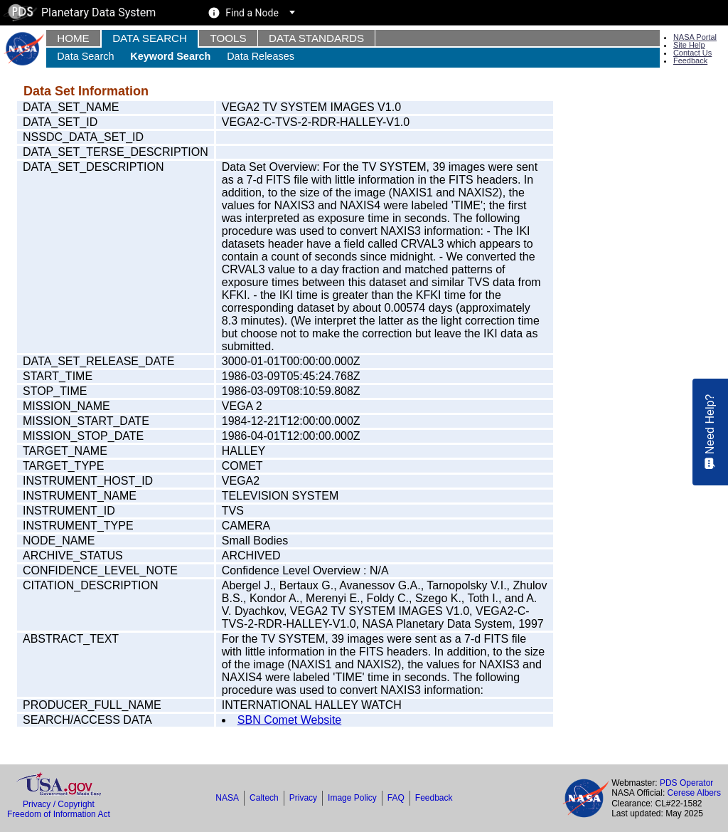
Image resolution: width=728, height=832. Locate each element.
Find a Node (252, 13)
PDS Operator (686, 783)
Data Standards (316, 38)
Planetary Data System (80, 12)
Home (73, 38)
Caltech (264, 798)
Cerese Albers (694, 793)
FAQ (396, 798)
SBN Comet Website (289, 720)
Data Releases (260, 56)
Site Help (689, 45)
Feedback (690, 60)
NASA (227, 798)
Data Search (149, 38)
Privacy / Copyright (59, 804)
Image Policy (352, 798)
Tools (228, 38)
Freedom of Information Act (58, 814)
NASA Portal (695, 37)
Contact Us (692, 52)
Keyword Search (170, 56)
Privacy (303, 798)
